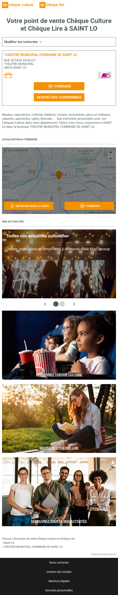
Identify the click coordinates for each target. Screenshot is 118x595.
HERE (112, 212)
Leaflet (91, 212)
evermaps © (109, 554)
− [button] (110, 159)
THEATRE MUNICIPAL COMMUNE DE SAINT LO (33, 546)
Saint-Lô (9, 542)
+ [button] (110, 153)
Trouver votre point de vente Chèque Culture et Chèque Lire (38, 538)
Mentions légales (59, 581)
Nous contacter (59, 562)
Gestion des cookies (59, 571)
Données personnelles (59, 590)
